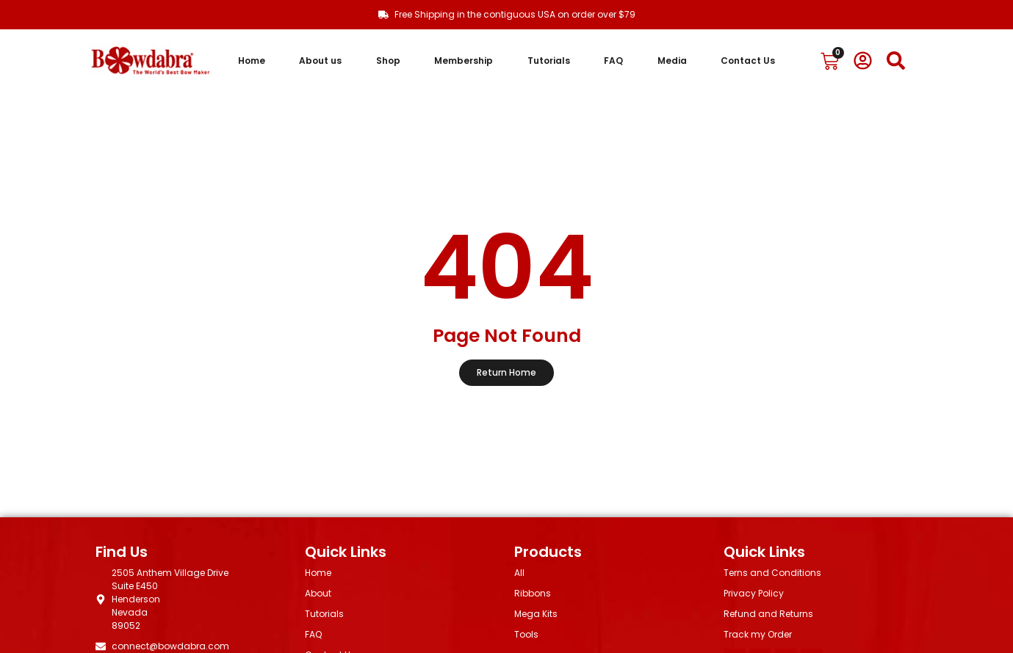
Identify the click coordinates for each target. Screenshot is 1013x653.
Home (251, 60)
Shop (388, 60)
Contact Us (748, 60)
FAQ (613, 60)
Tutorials (548, 60)
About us (320, 60)
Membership (463, 60)
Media (672, 60)
